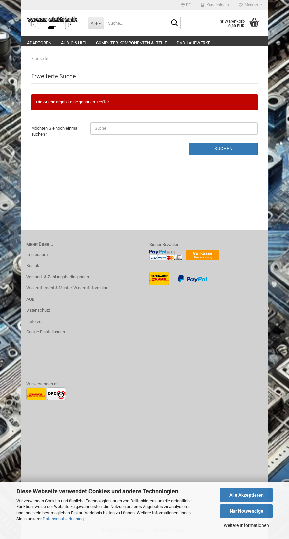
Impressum (37, 254)
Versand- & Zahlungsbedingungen (57, 276)
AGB (30, 299)
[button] (186, 5)
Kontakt (33, 265)
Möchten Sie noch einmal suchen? (54, 131)
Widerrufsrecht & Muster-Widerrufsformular (66, 287)
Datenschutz (38, 310)
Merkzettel (251, 5)
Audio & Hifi (73, 42)
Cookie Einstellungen (45, 331)
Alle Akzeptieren (246, 495)
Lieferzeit (35, 321)
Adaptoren (39, 42)
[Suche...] (96, 23)
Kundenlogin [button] (215, 5)
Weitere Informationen (246, 525)
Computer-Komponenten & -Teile (131, 42)
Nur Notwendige (246, 511)
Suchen (223, 148)
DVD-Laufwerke (193, 42)
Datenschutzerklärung (63, 518)
